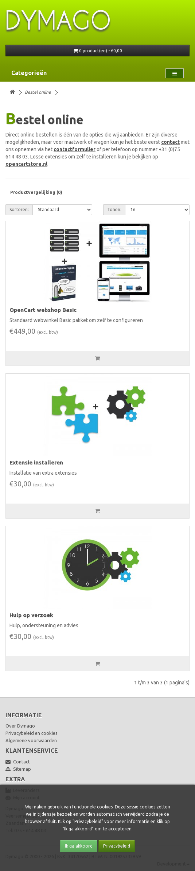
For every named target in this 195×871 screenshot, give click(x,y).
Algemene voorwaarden (31, 740)
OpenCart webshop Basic (43, 310)
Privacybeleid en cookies (31, 733)
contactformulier (74, 149)
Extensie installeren (36, 462)
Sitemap (18, 768)
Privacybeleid (116, 846)
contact (170, 142)
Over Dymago (20, 725)
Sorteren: (19, 209)
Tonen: (114, 209)
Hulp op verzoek (31, 615)
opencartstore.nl (26, 164)
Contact (17, 761)
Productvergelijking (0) (36, 192)
